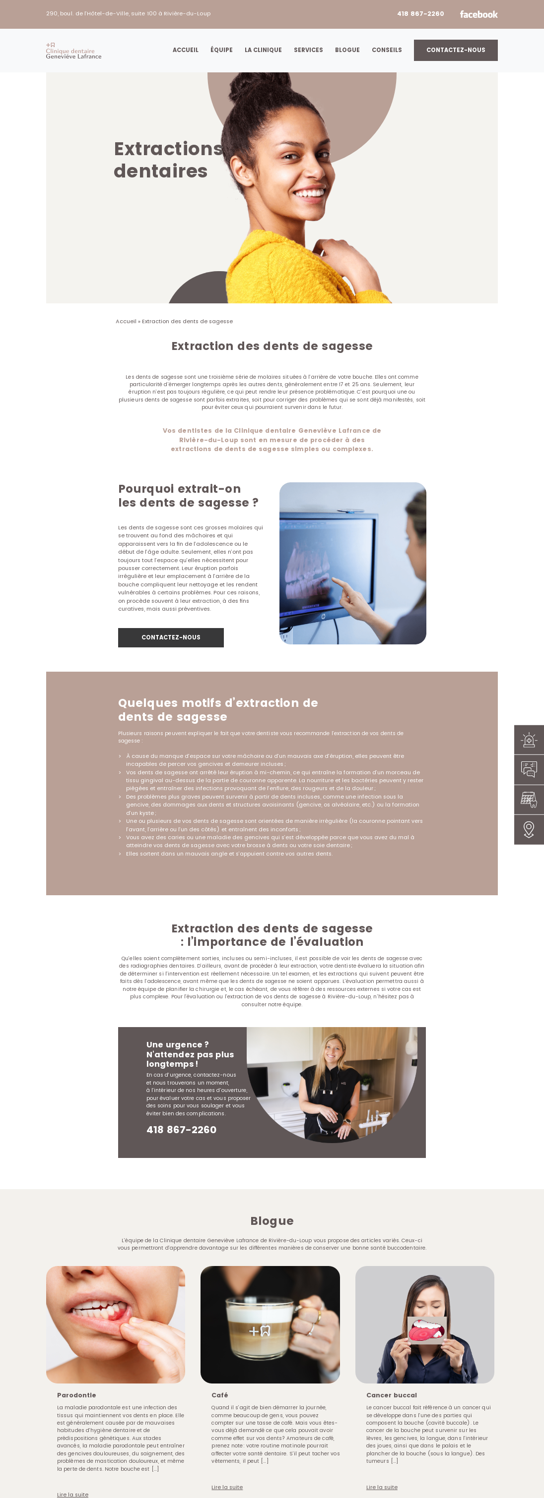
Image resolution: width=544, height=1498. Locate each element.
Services (308, 50)
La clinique (263, 50)
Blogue (347, 50)
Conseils (387, 50)
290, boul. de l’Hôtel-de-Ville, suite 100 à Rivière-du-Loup (128, 13)
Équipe (221, 50)
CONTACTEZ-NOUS (171, 637)
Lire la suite (227, 1487)
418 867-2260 (420, 13)
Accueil (186, 50)
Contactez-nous (455, 50)
